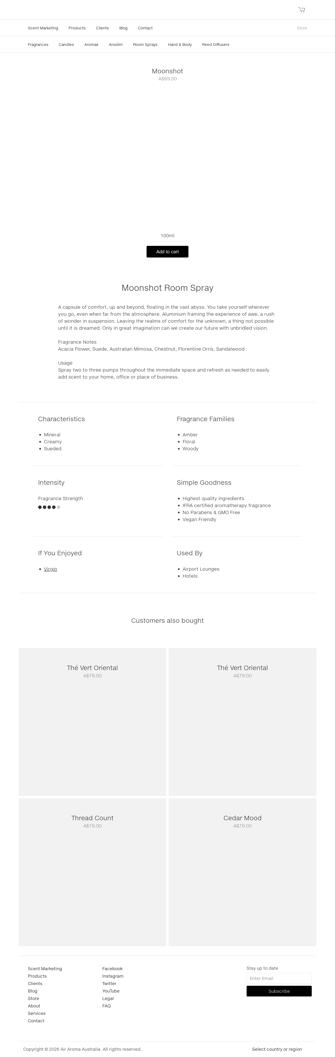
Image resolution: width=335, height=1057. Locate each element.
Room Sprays (145, 44)
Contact (145, 28)
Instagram (113, 976)
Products (77, 28)
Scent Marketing (43, 28)
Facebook (112, 968)
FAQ (106, 1005)
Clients (102, 28)
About (34, 1005)
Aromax (91, 44)
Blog (123, 28)
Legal (108, 998)
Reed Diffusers (215, 44)
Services (37, 1013)
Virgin (50, 569)
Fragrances (38, 44)
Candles (66, 44)
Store (302, 28)
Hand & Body (180, 44)
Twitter (109, 983)
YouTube (111, 990)
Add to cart (167, 251)
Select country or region (277, 1049)
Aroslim (116, 44)
